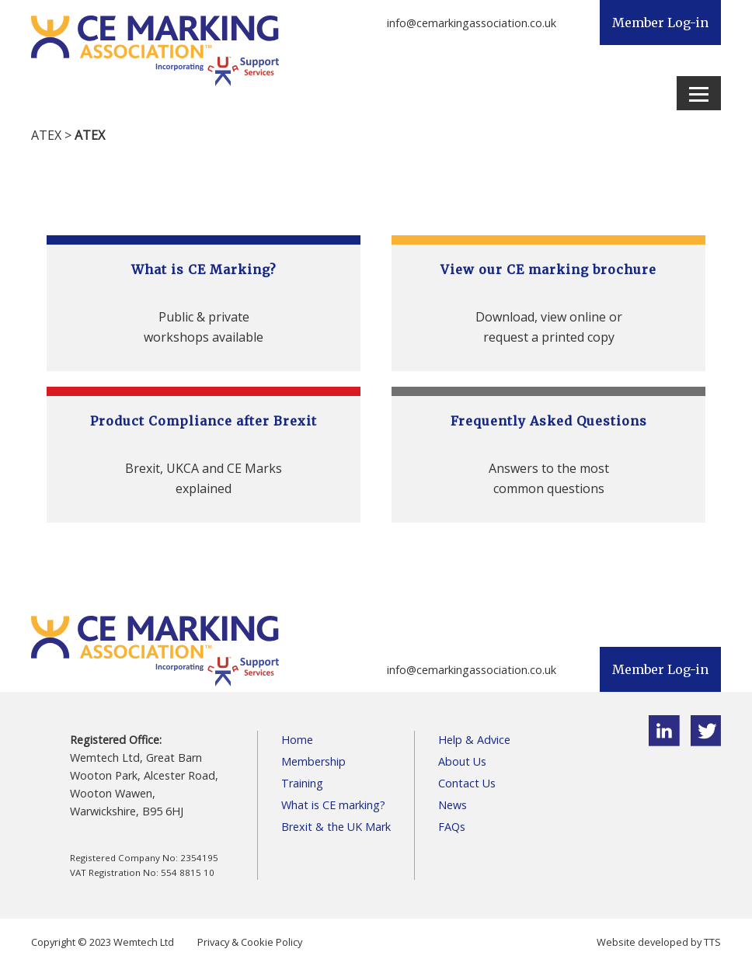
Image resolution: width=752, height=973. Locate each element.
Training (302, 783)
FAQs (451, 826)
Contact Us (467, 783)
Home (297, 739)
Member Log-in (660, 22)
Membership (313, 761)
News (452, 805)
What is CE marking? (333, 805)
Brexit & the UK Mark (336, 826)
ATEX (46, 135)
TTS (712, 942)
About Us (462, 761)
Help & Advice (474, 739)
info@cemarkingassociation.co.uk (471, 23)
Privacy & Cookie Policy (249, 942)
